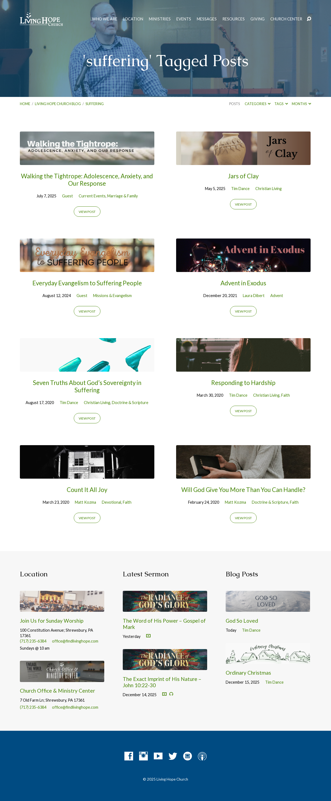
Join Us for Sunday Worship (51, 620)
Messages (207, 19)
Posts (234, 104)
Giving (257, 19)
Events (183, 19)
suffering (94, 104)
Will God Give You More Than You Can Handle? (243, 489)
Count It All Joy (87, 489)
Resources (233, 19)
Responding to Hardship (243, 382)
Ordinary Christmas (248, 672)
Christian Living (268, 188)
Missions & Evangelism (112, 295)
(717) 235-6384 (33, 641)
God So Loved (242, 620)
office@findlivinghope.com (75, 641)
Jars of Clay (243, 176)
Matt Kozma (85, 502)
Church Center (286, 19)
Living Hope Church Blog (58, 104)
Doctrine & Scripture (130, 402)
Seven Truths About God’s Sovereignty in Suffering (87, 386)
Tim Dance (240, 188)
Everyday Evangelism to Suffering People (87, 283)
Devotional (111, 502)
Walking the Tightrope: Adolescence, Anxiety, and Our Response (87, 179)
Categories (258, 104)
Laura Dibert (254, 295)
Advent (276, 295)
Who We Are (104, 19)
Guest (67, 196)
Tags (281, 104)
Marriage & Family (122, 196)
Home (25, 104)
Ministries (160, 19)
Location (133, 19)
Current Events (92, 196)
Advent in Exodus (243, 283)
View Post (87, 212)
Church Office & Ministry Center (57, 690)
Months (301, 104)
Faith (285, 395)
